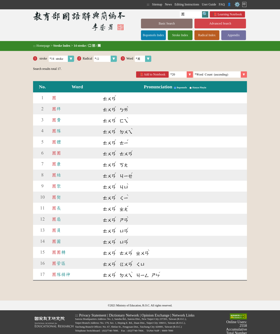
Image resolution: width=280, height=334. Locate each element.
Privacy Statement (92, 315)
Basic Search (167, 23)
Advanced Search (220, 23)
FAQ (222, 4)
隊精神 (61, 274)
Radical (100, 59)
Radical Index (206, 35)
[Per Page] (181, 74)
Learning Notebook (230, 14)
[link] (220, 74)
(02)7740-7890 (110, 330)
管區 (59, 263)
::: (148, 4)
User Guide (209, 4)
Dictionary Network (124, 315)
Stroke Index (180, 35)
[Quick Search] (191, 14)
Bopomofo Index (153, 35)
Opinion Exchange (155, 315)
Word (138, 59)
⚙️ (237, 4)
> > (67, 45)
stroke (56, 59)
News (168, 4)
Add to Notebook (154, 74)
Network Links (183, 315)
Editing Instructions (187, 4)
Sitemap (157, 4)
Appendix (234, 35)
